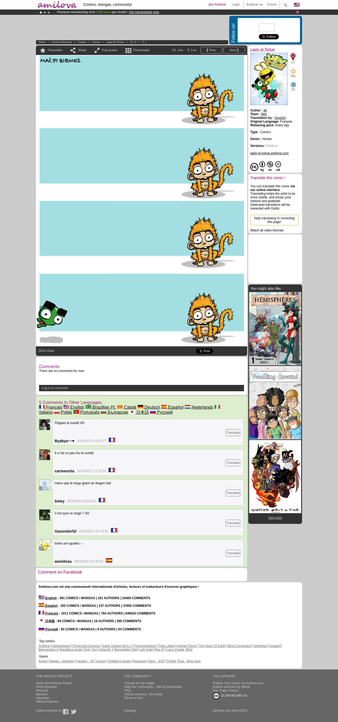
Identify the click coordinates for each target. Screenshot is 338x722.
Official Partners (47, 702)
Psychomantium (145, 646)
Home (42, 42)
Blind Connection (239, 646)
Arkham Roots (187, 646)
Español (172, 407)
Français (50, 407)
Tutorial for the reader (139, 683)
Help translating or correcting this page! (274, 220)
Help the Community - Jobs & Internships (153, 687)
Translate (233, 433)
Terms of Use (133, 698)
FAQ (127, 690)
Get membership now (144, 12)
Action (43, 661)
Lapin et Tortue (115, 42)
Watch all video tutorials (267, 230)
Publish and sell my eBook (231, 687)
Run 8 (159, 649)
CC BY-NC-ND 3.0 (230, 695)
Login (236, 4)
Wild (189, 649)
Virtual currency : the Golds (143, 694)
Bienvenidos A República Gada (60, 649)
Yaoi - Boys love (189, 661)
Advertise (42, 698)
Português (86, 412)
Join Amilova (217, 4)
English (73, 407)
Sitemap (130, 710)
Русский (161, 412)
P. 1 (144, 42)
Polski (63, 412)
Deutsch (149, 407)
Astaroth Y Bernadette (114, 649)
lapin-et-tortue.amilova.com (269, 153)
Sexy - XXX (156, 661)
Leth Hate (146, 649)
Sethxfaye (260, 646)
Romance (139, 661)
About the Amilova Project (54, 683)
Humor (96, 42)
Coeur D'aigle (175, 649)
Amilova (44, 646)
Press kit (42, 690)
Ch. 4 (133, 42)
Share (82, 50)
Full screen (110, 50)
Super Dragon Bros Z (117, 646)
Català (126, 407)
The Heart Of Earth (212, 646)
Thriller (171, 661)
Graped (274, 646)
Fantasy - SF (85, 661)
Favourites (55, 50)
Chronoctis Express (86, 646)
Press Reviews (46, 687)
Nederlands (199, 407)
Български (114, 412)
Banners (42, 694)
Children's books (119, 661)
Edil (134, 649)
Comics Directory (61, 42)
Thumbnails (141, 50)
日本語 (139, 412)
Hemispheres (61, 646)
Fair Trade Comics (226, 690)
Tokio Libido (166, 646)
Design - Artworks (61, 661)
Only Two (90, 649)
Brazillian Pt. (101, 407)
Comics (82, 42)
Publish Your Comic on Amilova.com (238, 683)
